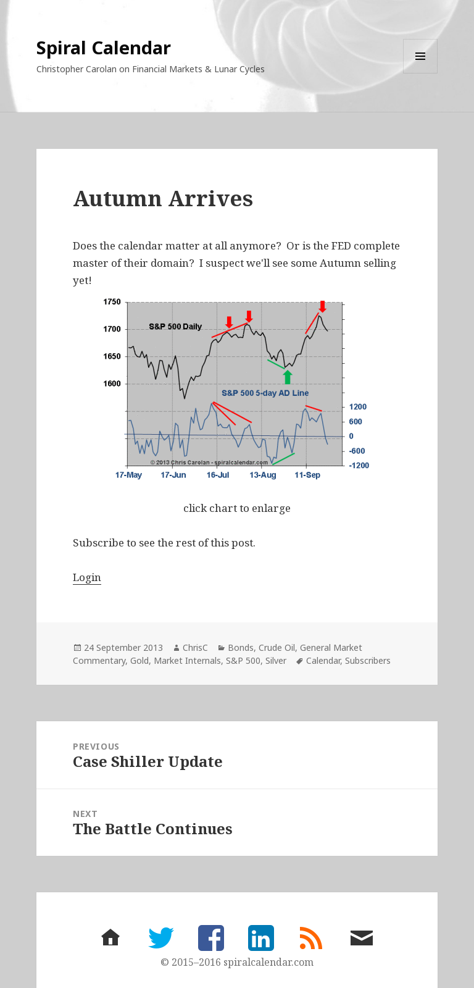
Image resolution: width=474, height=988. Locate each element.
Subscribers (368, 660)
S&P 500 (243, 660)
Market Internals (187, 660)
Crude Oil (277, 647)
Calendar (323, 660)
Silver (275, 660)
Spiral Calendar (103, 47)
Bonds (241, 647)
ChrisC (195, 647)
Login (87, 577)
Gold (139, 660)
